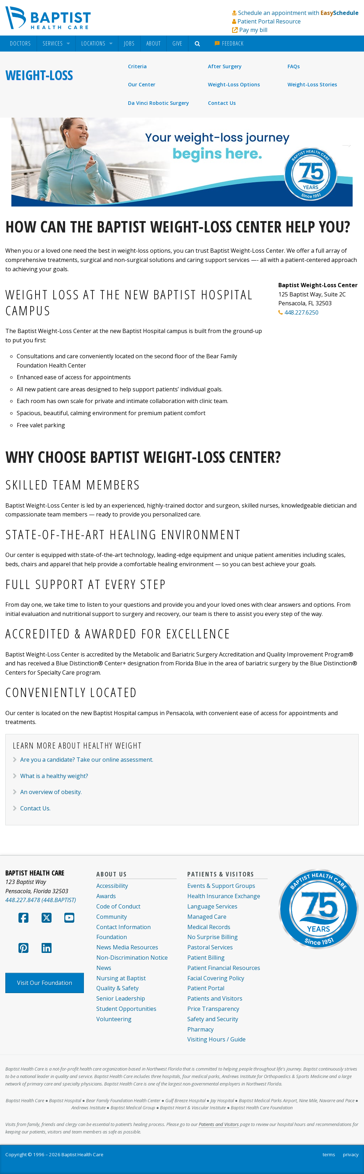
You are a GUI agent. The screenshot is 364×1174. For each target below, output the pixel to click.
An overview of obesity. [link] (51, 792)
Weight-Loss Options (234, 84)
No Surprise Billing (212, 937)
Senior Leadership (120, 998)
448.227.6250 (301, 312)
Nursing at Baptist (121, 978)
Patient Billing (206, 957)
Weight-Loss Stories (312, 84)
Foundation (111, 937)
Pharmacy (200, 1029)
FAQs (294, 66)
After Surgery (225, 66)
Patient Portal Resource (269, 21)
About (153, 43)
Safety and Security (212, 1019)
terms (329, 1154)
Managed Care (206, 917)
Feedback (228, 43)
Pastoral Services (210, 947)
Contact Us (222, 103)
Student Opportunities (126, 1009)
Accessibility (112, 886)
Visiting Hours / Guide (216, 1039)
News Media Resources (127, 947)
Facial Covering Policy (215, 978)
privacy (351, 1154)
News (103, 968)
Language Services (212, 906)
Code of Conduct (118, 906)
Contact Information (123, 927)
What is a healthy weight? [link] (54, 776)
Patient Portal (205, 988)
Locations (93, 44)
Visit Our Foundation (44, 983)
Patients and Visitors (214, 998)
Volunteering (114, 1019)
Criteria (137, 66)
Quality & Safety (117, 988)
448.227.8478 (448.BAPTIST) (40, 900)
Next (342, 144)
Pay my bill (253, 30)
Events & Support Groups (221, 886)
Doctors (20, 44)
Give (177, 43)
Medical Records (208, 927)
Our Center (141, 84)
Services (53, 44)
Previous (21, 144)
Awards (106, 896)
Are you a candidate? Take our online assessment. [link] (86, 759)
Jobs (129, 43)
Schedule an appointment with (298, 13)
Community (111, 917)
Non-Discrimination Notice (132, 957)
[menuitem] (20, 44)
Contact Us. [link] (35, 808)
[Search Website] (198, 44)
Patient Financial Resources (223, 968)
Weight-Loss (39, 75)
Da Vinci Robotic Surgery (158, 103)
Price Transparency (213, 1009)
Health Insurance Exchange (223, 896)
